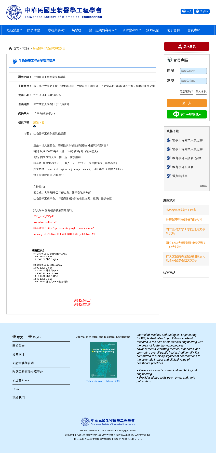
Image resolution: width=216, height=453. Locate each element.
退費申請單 (177, 176)
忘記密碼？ (186, 91)
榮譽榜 (76, 30)
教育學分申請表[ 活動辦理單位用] (187, 158)
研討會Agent (20, 380)
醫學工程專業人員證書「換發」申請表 (187, 149)
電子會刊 (173, 30)
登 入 (186, 103)
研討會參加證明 (23, 363)
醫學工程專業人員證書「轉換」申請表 (187, 140)
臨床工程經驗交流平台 (27, 371)
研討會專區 (131, 30)
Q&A (15, 389)
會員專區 (193, 30)
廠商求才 (169, 200)
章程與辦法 (56, 30)
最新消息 (13, 30)
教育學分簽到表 (180, 167)
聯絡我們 (18, 397)
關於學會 (33, 30)
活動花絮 (152, 30)
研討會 (26, 48)
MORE (203, 185)
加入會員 (189, 47)
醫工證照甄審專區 (102, 30)
